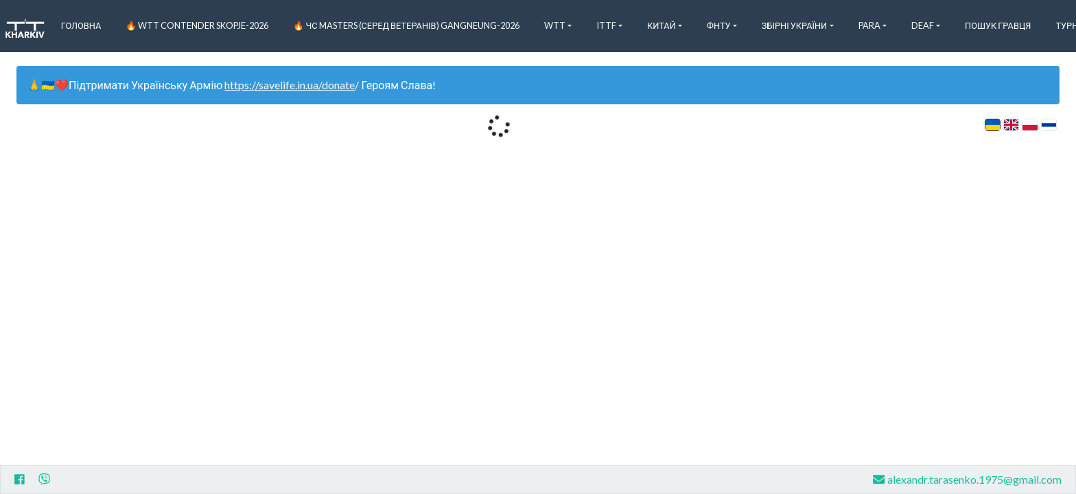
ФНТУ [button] (719, 25)
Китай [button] (661, 25)
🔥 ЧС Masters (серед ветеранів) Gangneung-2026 (406, 25)
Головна (81, 25)
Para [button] (869, 25)
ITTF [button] (606, 25)
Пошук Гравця (998, 25)
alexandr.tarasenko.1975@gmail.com (967, 479)
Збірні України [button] (794, 25)
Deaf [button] (922, 25)
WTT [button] (554, 25)
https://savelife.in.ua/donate (289, 84)
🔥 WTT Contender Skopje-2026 (197, 25)
